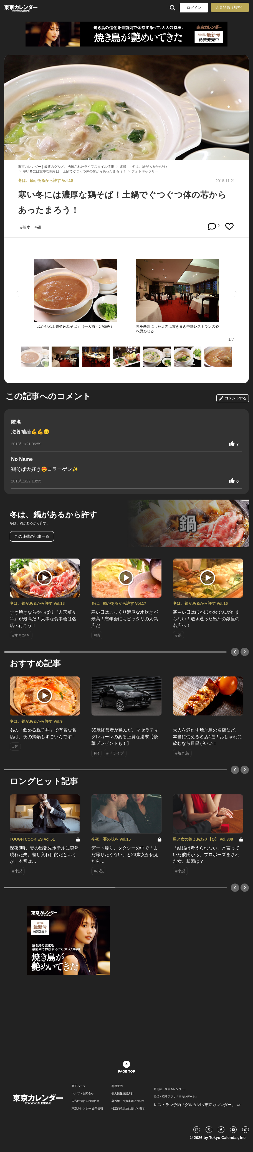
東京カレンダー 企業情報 (87, 1108)
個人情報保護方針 (123, 1093)
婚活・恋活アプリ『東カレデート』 (176, 1096)
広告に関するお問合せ (85, 1101)
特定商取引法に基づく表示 (128, 1108)
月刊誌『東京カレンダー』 (170, 1089)
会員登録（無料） (230, 7)
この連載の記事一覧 (31, 536)
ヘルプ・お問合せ (83, 1093)
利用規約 (117, 1086)
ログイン (194, 8)
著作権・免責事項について (128, 1101)
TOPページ (78, 1086)
